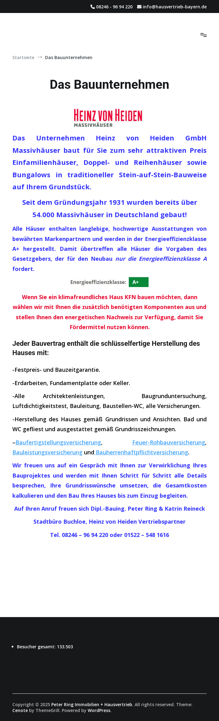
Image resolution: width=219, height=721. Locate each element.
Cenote (20, 710)
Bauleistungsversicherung (47, 452)
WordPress (99, 710)
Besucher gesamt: (37, 647)
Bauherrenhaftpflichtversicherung (141, 452)
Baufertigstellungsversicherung (58, 442)
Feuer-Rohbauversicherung (168, 442)
